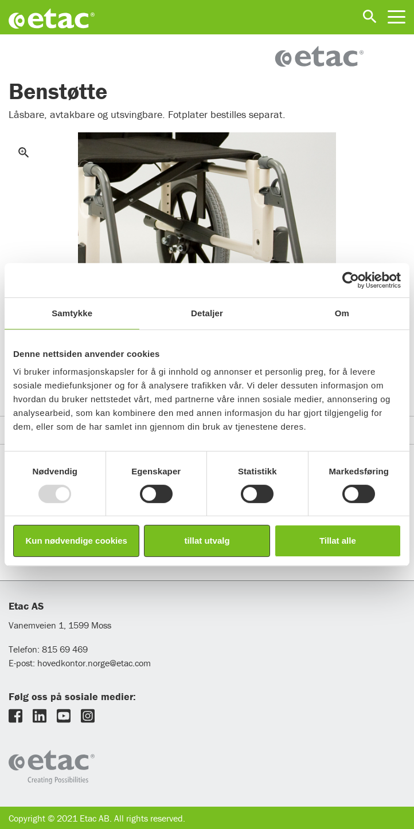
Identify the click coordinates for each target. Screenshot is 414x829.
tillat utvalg (206, 540)
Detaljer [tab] (207, 313)
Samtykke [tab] (72, 313)
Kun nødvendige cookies (76, 540)
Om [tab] (342, 313)
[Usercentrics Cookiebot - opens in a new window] (350, 280)
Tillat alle (337, 540)
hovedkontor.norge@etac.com (94, 663)
